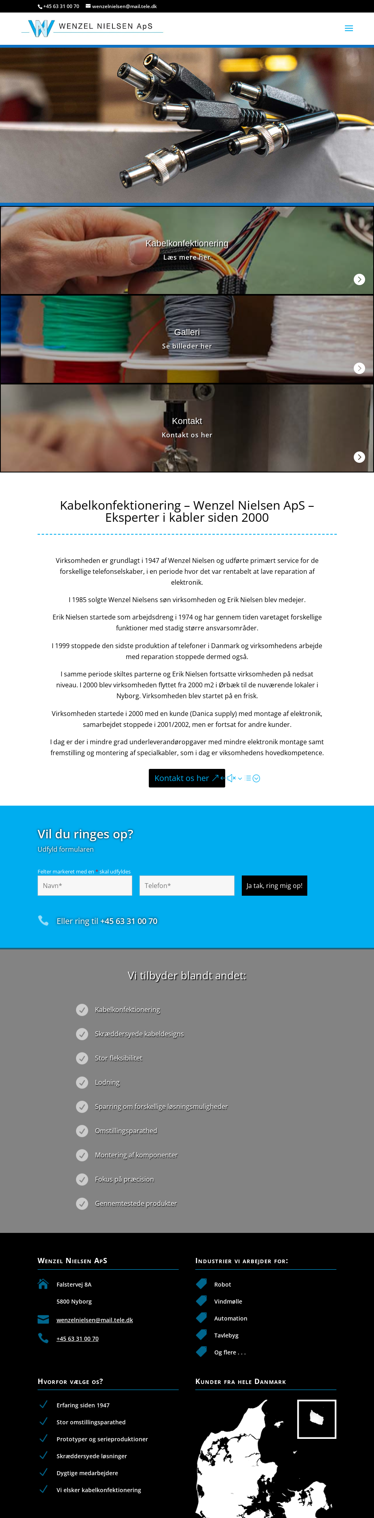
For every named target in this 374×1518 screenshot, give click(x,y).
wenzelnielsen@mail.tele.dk (95, 1320)
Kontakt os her (181, 778)
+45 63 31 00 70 (61, 6)
